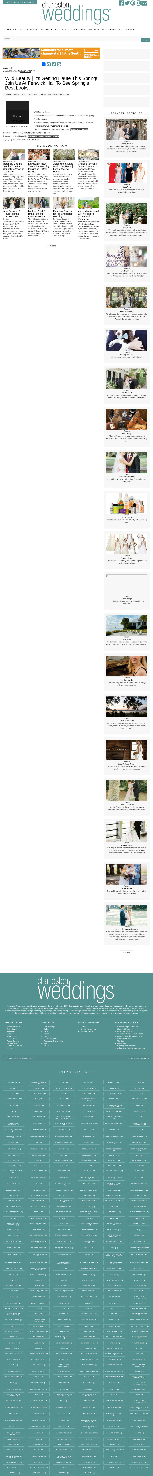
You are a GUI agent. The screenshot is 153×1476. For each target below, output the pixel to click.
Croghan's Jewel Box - (139, 1320)
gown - (63, 1082)
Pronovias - (89, 1206)
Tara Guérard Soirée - (89, 1242)
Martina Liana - (64, 1241)
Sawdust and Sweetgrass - (64, 1365)
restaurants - (139, 1218)
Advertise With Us (13, 1027)
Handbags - (64, 1359)
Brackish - (64, 1177)
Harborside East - (89, 1296)
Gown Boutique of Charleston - (139, 1124)
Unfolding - (139, 1420)
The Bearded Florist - (14, 1308)
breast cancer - (39, 1444)
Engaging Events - (139, 1200)
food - (139, 1093)
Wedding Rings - (89, 1160)
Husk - (13, 1383)
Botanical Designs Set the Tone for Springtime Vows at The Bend (13, 167)
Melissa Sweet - (139, 1359)
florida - (64, 1149)
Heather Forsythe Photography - (64, 1456)
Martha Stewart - (13, 1285)
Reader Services (13, 1041)
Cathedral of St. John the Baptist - (64, 1395)
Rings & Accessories (88, 1029)
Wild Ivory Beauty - (39, 1303)
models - (38, 1165)
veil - (139, 1117)
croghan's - (38, 1336)
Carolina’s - (139, 1235)
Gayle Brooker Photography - (64, 1262)
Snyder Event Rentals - (64, 1124)
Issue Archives (12, 1043)
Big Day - (89, 1082)
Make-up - (114, 1275)
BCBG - (114, 1394)
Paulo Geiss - (89, 1195)
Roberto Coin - (14, 1254)
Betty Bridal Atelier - (14, 1407)
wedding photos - (64, 1407)
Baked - (13, 1195)
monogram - (39, 1190)
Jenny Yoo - (114, 1155)
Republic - (13, 1275)
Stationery (47, 1036)
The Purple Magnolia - (13, 1449)
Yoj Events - (64, 1195)
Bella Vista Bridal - (14, 1462)
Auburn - (13, 1296)
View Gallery (18, 121)
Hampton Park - (114, 1268)
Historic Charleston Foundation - (139, 1377)
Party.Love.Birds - (89, 1444)
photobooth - (13, 1177)
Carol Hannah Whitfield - (139, 1408)
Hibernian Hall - (39, 1200)
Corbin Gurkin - (13, 1149)
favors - (39, 1105)
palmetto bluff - (64, 1212)
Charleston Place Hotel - (39, 1291)
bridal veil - (63, 1383)
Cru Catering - (64, 1105)
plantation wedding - (39, 1331)
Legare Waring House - (114, 1143)
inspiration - (89, 1105)
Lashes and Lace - (114, 1111)
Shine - (139, 1155)
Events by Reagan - (64, 1285)
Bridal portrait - (13, 1241)
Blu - (89, 1439)
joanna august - (89, 1280)
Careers (10, 1048)
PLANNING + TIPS (49, 30)
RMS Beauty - (139, 1444)
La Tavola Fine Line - (38, 1262)
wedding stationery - (39, 1467)
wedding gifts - (64, 1320)
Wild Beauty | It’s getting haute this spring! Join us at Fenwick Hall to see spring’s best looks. (51, 83)
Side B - (89, 1218)
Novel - (89, 1326)
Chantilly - (114, 1389)
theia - (13, 1280)
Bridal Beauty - (89, 1456)
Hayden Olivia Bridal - (39, 1353)
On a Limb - (114, 1303)
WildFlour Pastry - (63, 1160)
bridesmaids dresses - (114, 1149)
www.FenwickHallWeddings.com (37, 133)
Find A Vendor (122, 1043)
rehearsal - (89, 1111)
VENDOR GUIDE (79, 30)
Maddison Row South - (39, 1242)
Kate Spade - (39, 1230)
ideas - (14, 1111)
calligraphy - (39, 1093)
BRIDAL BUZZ (132, 30)
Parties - (89, 1129)
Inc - (39, 1183)
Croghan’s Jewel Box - (139, 1149)
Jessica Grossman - (38, 1235)
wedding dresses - (64, 1449)
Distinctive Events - (13, 1331)
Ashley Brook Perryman (37, 94)
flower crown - (64, 1326)
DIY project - (89, 1462)
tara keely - (114, 1444)
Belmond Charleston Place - (89, 1420)
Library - (38, 1280)
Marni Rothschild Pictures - (13, 1224)
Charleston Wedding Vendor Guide (130, 1034)
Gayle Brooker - (89, 1467)
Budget (46, 1029)
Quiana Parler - (139, 1303)
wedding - (13, 1082)
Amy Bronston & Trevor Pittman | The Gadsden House (12, 215)
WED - (39, 1099)
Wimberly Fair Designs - (63, 1337)
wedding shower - (64, 1353)
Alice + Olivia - (13, 1439)
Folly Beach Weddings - (89, 1178)
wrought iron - (114, 1439)
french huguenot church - (114, 1235)
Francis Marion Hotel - (139, 1337)
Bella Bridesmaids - (114, 1171)
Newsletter (11, 1031)
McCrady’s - (89, 1376)
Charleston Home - (114, 1290)
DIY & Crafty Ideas (50, 1039)
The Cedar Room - (39, 1171)
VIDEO (46, 1046)
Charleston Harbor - (64, 1190)
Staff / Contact (12, 1029)
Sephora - (64, 1331)
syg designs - (63, 1230)
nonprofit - (64, 1420)
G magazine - (114, 1343)
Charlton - (39, 1413)
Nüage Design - (89, 1136)
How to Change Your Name (127, 1027)
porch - (139, 1165)
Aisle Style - (89, 1407)
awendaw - (39, 1343)
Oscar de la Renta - (114, 1331)
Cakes (46, 1031)
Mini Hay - (38, 1462)
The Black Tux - (139, 1195)
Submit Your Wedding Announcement (131, 1048)
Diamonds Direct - (89, 1200)
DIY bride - (64, 1308)
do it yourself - (64, 1296)
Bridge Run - (89, 1336)
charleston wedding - (89, 1099)
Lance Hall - (63, 1426)
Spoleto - (139, 1433)
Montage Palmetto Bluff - (114, 1354)
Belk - (89, 1254)
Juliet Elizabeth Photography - (139, 1383)
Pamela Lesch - (114, 1230)
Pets (45, 1043)
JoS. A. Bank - (114, 1160)
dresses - (13, 1093)
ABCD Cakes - (139, 1268)
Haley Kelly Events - (89, 1235)
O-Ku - (114, 1456)
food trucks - (13, 1467)
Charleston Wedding (11, 94)
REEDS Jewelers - (39, 1195)
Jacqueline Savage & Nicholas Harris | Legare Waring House (63, 167)
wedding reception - (14, 1212)
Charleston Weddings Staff (24, 70)
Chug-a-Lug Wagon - (139, 1331)
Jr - (139, 1230)
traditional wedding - (39, 1255)
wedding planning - (64, 1142)
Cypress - (38, 1394)
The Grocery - (13, 1472)
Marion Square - (89, 1290)
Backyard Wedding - (38, 1275)
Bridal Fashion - (14, 1343)
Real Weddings (49, 1027)
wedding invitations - (14, 1376)
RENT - (64, 1165)
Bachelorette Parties (124, 1039)
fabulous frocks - (38, 1206)
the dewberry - (139, 1275)
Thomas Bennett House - (114, 1178)
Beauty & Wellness (87, 1031)
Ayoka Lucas (52, 94)
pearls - (38, 1212)
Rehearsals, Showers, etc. (53, 1041)
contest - (64, 1313)
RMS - (39, 1439)
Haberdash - (13, 1444)
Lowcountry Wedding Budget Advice (130, 1036)
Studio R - (89, 1117)
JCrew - (38, 1160)
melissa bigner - (39, 1456)
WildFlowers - (14, 1248)
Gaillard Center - (114, 1433)
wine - (14, 1105)
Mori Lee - (114, 1467)
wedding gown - (89, 1155)
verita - (39, 1348)
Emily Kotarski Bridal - (89, 1343)
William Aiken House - (39, 1129)
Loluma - (64, 1218)
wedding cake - (89, 1093)
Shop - (64, 1093)
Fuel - (64, 1467)
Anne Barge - (89, 1171)
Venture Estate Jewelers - (139, 1248)
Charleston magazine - (89, 1427)
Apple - (139, 1177)
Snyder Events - (64, 1088)
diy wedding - (39, 1296)
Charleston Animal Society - (139, 1365)
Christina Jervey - (139, 1389)
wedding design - (38, 1383)
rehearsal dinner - (89, 1123)
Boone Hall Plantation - (13, 1130)
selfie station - (64, 1439)
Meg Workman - (114, 1285)
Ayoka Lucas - (13, 1230)
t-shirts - (13, 1413)
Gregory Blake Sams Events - (13, 1395)
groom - (114, 1099)
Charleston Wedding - (39, 1082)
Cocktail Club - (114, 1359)
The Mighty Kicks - (114, 1348)
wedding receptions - (39, 1426)
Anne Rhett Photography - (89, 1224)
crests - (64, 1401)
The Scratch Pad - (13, 1401)
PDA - (13, 1326)
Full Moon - (114, 1320)
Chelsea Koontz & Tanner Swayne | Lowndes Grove (87, 166)
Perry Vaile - (89, 1275)
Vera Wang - (14, 1160)
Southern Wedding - (139, 1190)
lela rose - (13, 1235)
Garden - (139, 1088)
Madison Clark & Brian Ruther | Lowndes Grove (37, 214)
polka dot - (89, 1401)
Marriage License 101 (125, 1029)
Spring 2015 (7, 68)
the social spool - (39, 1177)
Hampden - (39, 1433)
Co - (13, 1088)
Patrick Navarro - (139, 1254)
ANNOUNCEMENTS (97, 30)
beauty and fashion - (139, 1308)
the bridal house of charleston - (89, 1395)
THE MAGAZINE (115, 30)
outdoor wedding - (139, 1183)
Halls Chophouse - (89, 1365)
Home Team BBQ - (14, 1389)
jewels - (13, 1290)
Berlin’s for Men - (89, 1268)
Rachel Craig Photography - (139, 1401)
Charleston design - (89, 1371)
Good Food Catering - (64, 1201)
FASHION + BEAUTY (29, 30)
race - (139, 1353)
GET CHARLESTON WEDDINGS (20, 2)
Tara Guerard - (89, 1348)
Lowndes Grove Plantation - (14, 1124)
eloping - (38, 1449)
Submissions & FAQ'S (15, 1046)
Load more (51, 246)
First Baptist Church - (114, 1280)
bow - (139, 1105)
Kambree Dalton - (63, 1462)
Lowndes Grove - (139, 1099)
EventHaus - (64, 1129)
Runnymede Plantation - (139, 1314)
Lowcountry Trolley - (139, 1326)
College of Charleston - (14, 1136)
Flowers (47, 1034)
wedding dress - (139, 1136)
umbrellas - (139, 1223)
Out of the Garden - (114, 1123)
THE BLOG (64, 30)
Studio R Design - (13, 1165)
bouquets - (139, 1111)
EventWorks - (114, 1093)
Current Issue (12, 1039)
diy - (39, 1142)
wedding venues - (89, 1320)
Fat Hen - (13, 1426)
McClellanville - (39, 1371)
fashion (24, 94)
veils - (64, 1280)
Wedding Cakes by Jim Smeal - (114, 1106)
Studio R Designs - (39, 1326)
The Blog (120, 1041)
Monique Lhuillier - (64, 1136)
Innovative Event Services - (39, 1320)
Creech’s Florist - (89, 1353)
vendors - (89, 1248)
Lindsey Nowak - (13, 1190)
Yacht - (114, 1218)
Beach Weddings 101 (125, 1031)
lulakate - (139, 1171)
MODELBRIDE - (64, 1413)
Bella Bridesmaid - (13, 1099)
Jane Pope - (114, 1383)
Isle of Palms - (14, 1183)
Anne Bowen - (89, 1383)
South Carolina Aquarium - (114, 1450)
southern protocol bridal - (114, 1262)
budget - (114, 1129)
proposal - (13, 1142)
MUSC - (64, 1223)
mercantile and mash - (114, 1371)
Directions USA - (114, 1420)
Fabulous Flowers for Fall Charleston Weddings (62, 214)
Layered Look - (114, 1407)
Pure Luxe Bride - (39, 1149)
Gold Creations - (39, 1248)
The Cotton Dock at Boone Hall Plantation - (114, 1256)
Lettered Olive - (89, 1149)
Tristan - (13, 1365)
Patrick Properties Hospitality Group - (64, 1117)
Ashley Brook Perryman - (13, 1171)
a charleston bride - (39, 1136)
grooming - (64, 1472)
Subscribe (10, 1034)
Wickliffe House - (139, 1343)
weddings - (114, 1082)
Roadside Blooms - (13, 1262)
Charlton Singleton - (139, 1413)
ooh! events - (89, 1088)
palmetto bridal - (13, 1359)
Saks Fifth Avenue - (114, 1336)
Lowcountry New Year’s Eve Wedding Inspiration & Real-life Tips (38, 167)
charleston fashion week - (38, 1269)
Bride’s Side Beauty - (114, 1401)
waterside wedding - (39, 1389)
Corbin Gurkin (25, 72)
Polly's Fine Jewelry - (139, 1467)
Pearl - (89, 1165)
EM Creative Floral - (38, 1401)
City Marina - (89, 1413)
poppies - (63, 1348)
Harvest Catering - (64, 1433)
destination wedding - (114, 1224)
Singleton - (89, 1331)
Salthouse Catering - (139, 1212)
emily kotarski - (139, 1206)
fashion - (64, 1099)
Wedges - (63, 1389)
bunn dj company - (64, 1376)
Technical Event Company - (64, 1184)
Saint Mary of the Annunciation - (13, 1314)
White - (139, 1082)
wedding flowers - (39, 1407)
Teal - (114, 1313)
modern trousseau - (114, 1136)
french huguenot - (64, 1235)
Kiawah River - (64, 1303)
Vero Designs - (139, 1285)
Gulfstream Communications (138, 1058)
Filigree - (13, 1336)
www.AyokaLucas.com (31, 140)
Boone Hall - (39, 1123)
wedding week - (139, 1142)
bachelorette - (139, 1160)
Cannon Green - (139, 1449)
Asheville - (139, 1241)
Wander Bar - (89, 1472)
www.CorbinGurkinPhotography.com (43, 136)
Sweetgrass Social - (39, 1359)
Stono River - (114, 1326)
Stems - (64, 1155)
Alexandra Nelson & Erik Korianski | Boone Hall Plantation (88, 215)
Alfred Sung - (139, 1280)
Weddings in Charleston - (89, 1433)
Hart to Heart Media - (114, 1200)
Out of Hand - (38, 1155)
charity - (114, 1308)
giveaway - (89, 1389)
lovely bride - (114, 1165)
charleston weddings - (114, 1117)
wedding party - (89, 1449)
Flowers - (38, 1088)
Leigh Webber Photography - (139, 1297)
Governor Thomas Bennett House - (114, 1184)
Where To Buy (12, 1036)
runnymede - (13, 1200)
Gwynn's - (139, 1371)
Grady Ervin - (139, 1439)
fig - (89, 1308)
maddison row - (64, 1111)
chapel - (89, 1142)
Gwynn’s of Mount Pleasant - (13, 1433)
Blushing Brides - (89, 1313)
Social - (38, 1111)
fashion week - (64, 1254)
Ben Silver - (114, 1426)
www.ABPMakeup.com (79, 129)
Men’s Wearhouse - (64, 1343)
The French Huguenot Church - (14, 1456)
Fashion (84, 1027)
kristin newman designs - (89, 1212)
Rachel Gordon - (39, 1365)
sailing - (139, 1394)
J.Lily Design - (114, 1190)
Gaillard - (39, 1376)
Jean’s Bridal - (139, 1456)
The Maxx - (39, 1285)
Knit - (139, 1348)
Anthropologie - (64, 1206)
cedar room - (63, 1171)
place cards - (89, 1183)
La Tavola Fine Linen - (139, 1262)
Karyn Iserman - (14, 1303)
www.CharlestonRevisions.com (56, 126)
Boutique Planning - (64, 1248)
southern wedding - (89, 1190)
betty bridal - (114, 1212)
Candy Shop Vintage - (14, 1353)
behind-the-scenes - (13, 1371)
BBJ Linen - (13, 1155)
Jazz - (13, 1218)
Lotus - (39, 1308)
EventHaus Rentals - (13, 1420)
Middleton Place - (114, 1241)
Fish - (139, 1129)
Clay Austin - (64, 1371)
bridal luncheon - (14, 1268)
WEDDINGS (12, 30)
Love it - (114, 1206)
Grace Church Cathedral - (139, 1427)
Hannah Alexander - (13, 1320)
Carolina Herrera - (89, 1230)
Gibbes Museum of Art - (38, 1224)
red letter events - (13, 1348)
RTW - (63, 1268)
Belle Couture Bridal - (114, 1414)
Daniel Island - (39, 1117)
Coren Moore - (38, 1420)
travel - (89, 1303)
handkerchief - (114, 1462)
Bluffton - (139, 1290)
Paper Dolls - (13, 1117)
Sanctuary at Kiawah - (114, 1376)
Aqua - (114, 1248)
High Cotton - (114, 1296)
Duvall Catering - (114, 1195)
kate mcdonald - (13, 1206)
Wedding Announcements (126, 1046)
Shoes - (114, 1088)
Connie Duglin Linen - (89, 1359)
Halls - (38, 1313)
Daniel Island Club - (89, 1262)
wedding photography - (64, 1291)
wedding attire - (139, 1462)
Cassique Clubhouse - (64, 1444)
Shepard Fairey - (39, 1472)
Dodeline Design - (64, 1275)
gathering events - (38, 1218)
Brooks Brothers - (114, 1365)
